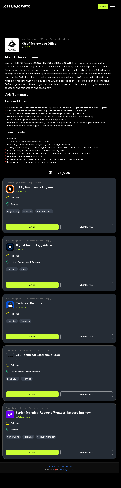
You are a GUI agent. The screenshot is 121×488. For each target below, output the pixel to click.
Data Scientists (44, 211)
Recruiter (25, 321)
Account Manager (46, 436)
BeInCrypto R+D (67, 469)
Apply (32, 227)
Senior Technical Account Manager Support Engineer (53, 412)
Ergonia (21, 359)
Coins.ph (22, 307)
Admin (24, 269)
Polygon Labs (24, 417)
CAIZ (27, 47)
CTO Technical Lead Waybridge (38, 355)
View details (86, 227)
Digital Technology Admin (34, 245)
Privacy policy (53, 466)
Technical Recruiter (30, 303)
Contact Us (67, 466)
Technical (27, 211)
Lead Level (12, 378)
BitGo (20, 249)
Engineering (13, 211)
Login (103, 6)
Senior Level (13, 436)
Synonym (22, 191)
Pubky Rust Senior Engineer (35, 187)
